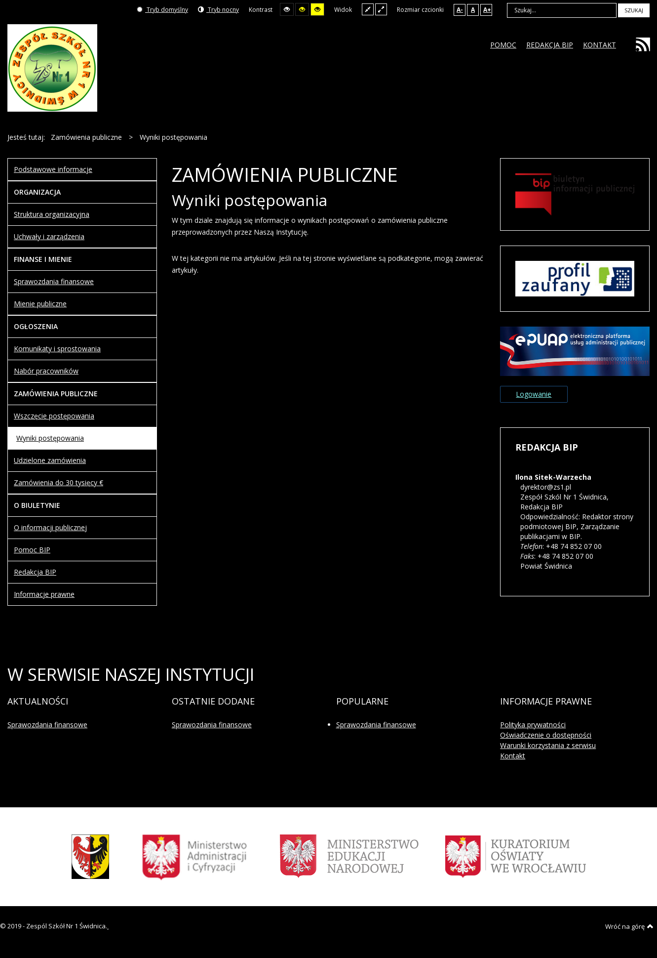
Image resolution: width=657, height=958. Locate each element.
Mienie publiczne (40, 303)
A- (460, 9)
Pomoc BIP (32, 549)
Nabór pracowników (46, 370)
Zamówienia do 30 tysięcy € (58, 482)
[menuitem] (503, 45)
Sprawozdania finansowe (54, 281)
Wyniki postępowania (50, 438)
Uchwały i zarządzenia (49, 236)
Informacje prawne (44, 594)
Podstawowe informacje (53, 169)
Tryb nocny (218, 9)
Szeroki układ (381, 9)
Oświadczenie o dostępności (545, 735)
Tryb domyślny (162, 9)
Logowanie (533, 394)
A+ (487, 9)
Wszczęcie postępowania (54, 415)
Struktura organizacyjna (51, 214)
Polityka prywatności (533, 724)
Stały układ (368, 9)
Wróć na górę (629, 926)
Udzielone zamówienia (50, 460)
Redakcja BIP (35, 572)
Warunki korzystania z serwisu (548, 745)
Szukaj (633, 10)
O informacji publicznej (50, 527)
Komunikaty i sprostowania (57, 348)
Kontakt (512, 755)
